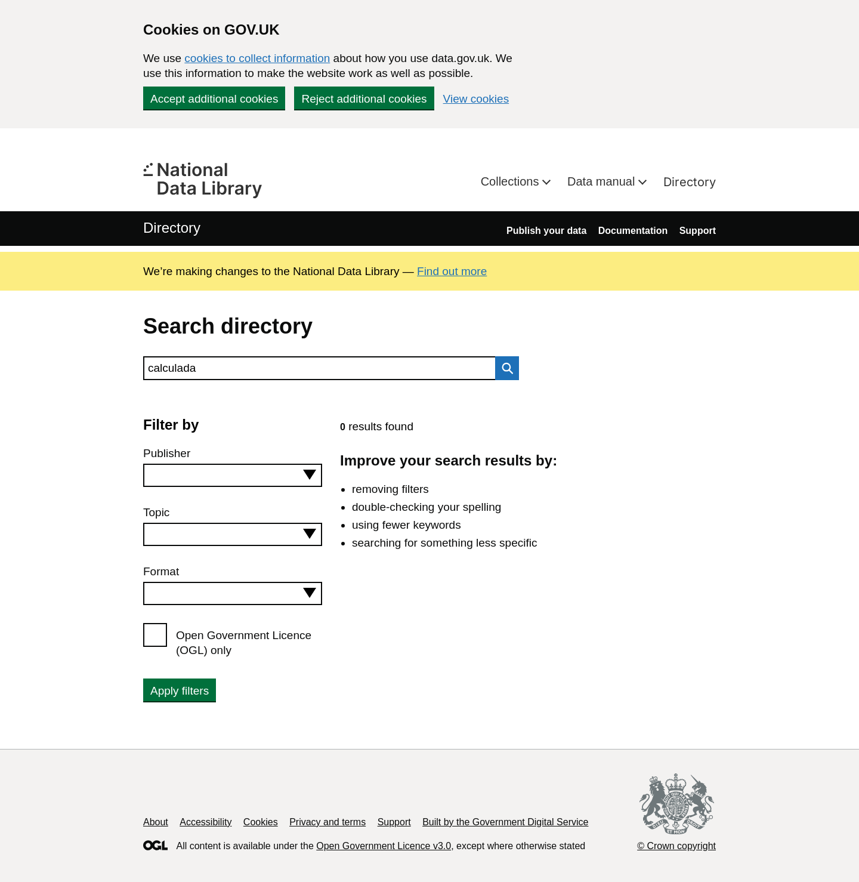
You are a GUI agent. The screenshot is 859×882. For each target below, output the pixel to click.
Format (161, 571)
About (155, 822)
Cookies (260, 822)
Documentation (633, 231)
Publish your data (546, 231)
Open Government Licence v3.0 (383, 846)
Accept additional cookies (214, 98)
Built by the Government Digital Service (505, 822)
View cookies (476, 98)
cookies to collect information (257, 58)
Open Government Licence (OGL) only (243, 642)
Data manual (602, 181)
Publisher (166, 453)
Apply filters (179, 690)
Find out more (452, 271)
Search (504, 368)
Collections (511, 181)
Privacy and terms (327, 822)
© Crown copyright (676, 846)
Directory (689, 182)
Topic (156, 512)
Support (697, 231)
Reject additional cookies (364, 98)
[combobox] (232, 475)
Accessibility (205, 822)
